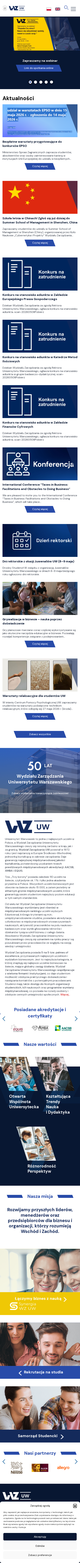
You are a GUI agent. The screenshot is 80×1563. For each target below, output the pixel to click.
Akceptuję (40, 1536)
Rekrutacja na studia (40, 1372)
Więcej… (65, 994)
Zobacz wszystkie (40, 734)
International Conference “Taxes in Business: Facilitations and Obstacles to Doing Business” (36, 487)
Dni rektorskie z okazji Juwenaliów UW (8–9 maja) (38, 561)
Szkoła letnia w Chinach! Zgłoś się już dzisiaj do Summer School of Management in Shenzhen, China (40, 220)
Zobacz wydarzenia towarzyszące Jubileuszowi (40, 793)
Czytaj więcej (40, 166)
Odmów (40, 1546)
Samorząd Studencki (41, 1435)
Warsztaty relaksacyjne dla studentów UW (34, 696)
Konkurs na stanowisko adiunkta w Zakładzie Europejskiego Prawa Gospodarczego (35, 297)
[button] (75, 1505)
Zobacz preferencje (40, 1555)
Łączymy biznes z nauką (38, 1298)
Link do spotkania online (38, 68)
